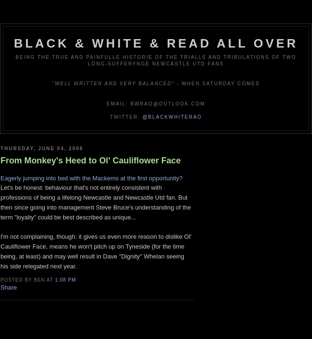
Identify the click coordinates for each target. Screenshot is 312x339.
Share (8, 287)
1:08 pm (65, 279)
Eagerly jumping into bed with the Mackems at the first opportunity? (91, 178)
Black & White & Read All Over (156, 43)
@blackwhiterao (172, 117)
